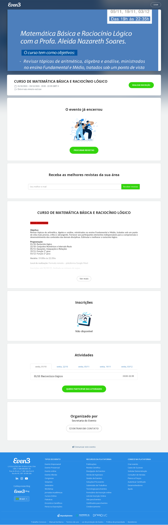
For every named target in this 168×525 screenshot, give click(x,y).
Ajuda (130, 489)
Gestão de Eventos (94, 478)
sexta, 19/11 (105, 366)
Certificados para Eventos (96, 503)
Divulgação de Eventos (95, 471)
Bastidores (132, 522)
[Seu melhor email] (74, 186)
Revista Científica (93, 467)
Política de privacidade (115, 522)
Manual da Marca (56, 522)
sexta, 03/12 (126, 366)
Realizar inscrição (141, 85)
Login (156, 5)
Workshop (49, 489)
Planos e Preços (134, 478)
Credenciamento (93, 507)
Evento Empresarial (53, 464)
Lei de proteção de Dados (92, 522)
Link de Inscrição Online (96, 496)
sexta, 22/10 (62, 366)
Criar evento (133, 464)
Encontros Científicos (53, 503)
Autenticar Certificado (137, 482)
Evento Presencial (52, 467)
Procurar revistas (84, 150)
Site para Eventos (93, 500)
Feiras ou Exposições (53, 507)
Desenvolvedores (135, 485)
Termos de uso (72, 522)
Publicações (91, 464)
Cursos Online (51, 496)
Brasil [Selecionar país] (21, 498)
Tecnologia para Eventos (96, 489)
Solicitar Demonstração (137, 471)
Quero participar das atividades (84, 389)
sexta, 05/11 (83, 366)
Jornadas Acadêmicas (53, 492)
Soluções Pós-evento (95, 482)
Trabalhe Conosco (38, 522)
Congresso (49, 478)
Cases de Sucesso (135, 467)
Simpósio (49, 482)
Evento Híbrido (51, 475)
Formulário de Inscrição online (98, 492)
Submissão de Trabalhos (96, 485)
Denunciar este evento (84, 447)
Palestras (48, 500)
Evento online (50, 471)
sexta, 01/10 (40, 366)
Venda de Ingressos (94, 475)
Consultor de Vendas (136, 475)
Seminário (49, 485)
